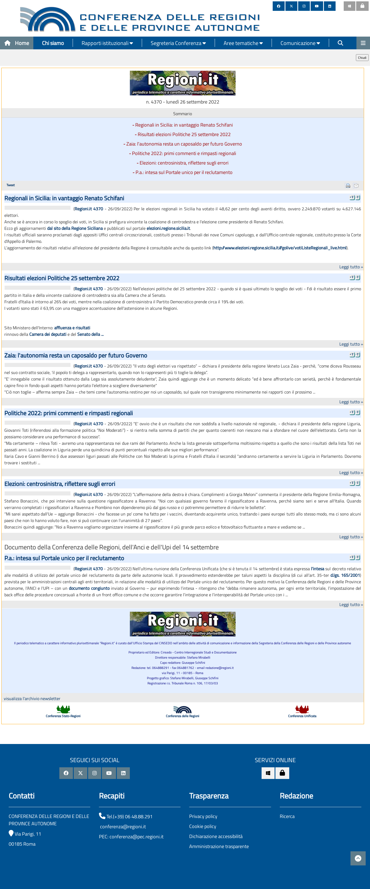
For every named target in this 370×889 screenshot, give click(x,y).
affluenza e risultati (72, 327)
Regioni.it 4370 (89, 208)
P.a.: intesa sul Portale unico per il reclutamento (184, 172)
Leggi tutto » (351, 266)
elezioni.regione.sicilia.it (168, 228)
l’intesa (317, 568)
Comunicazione (300, 43)
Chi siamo (53, 43)
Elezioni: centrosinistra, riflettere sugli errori (184, 162)
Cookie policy (202, 826)
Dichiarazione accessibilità (216, 836)
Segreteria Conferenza (178, 43)
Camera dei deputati (47, 334)
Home (16, 43)
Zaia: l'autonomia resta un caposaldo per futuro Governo (184, 143)
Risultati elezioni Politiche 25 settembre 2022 (184, 134)
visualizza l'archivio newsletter (32, 698)
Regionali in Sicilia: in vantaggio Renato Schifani (184, 124)
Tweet (11, 185)
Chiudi (362, 57)
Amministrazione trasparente (219, 846)
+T (352, 197)
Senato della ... (90, 334)
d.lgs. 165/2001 (345, 575)
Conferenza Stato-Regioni (63, 716)
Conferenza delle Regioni (182, 716)
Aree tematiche (243, 43)
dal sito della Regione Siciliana (75, 228)
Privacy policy (203, 816)
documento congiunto (89, 588)
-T (357, 197)
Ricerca (287, 816)
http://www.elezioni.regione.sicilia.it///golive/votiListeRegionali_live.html (279, 247)
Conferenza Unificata (302, 716)
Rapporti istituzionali (107, 43)
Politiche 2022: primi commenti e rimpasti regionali (184, 153)
